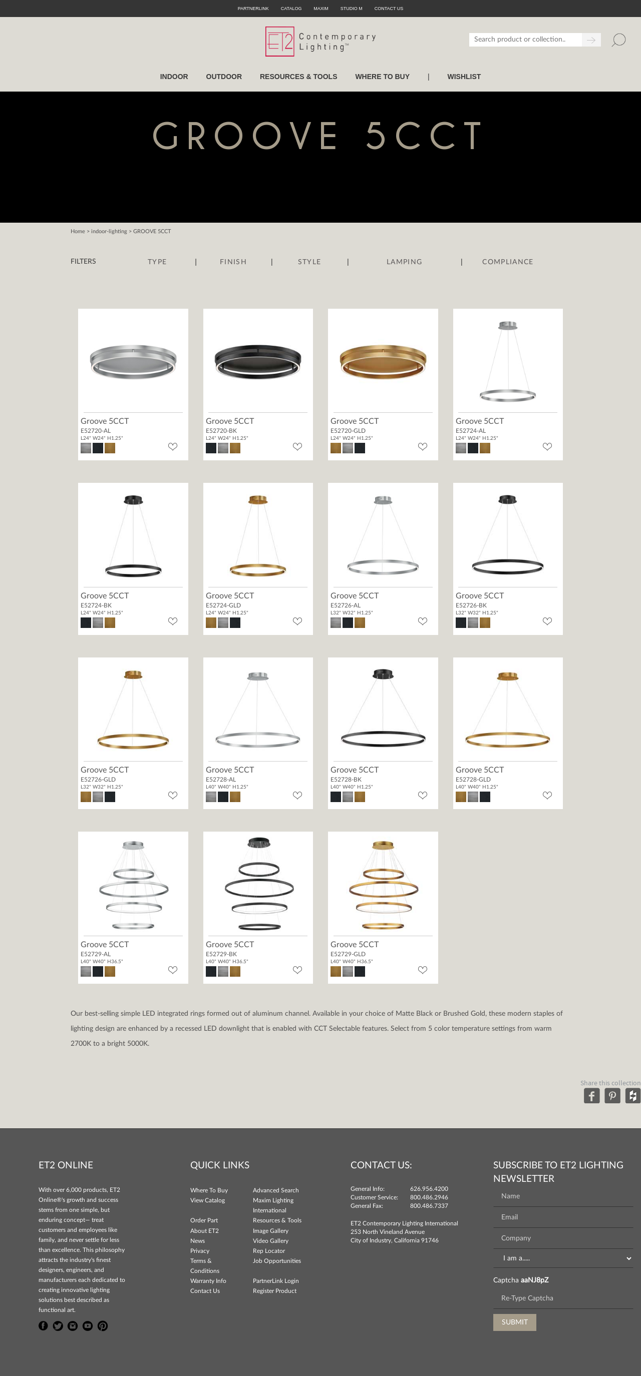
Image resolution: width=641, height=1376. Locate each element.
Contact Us (205, 1291)
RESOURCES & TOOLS (299, 77)
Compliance (507, 262)
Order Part (204, 1220)
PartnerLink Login (276, 1281)
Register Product (274, 1291)
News (197, 1241)
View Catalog (207, 1200)
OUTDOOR (224, 77)
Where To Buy (209, 1190)
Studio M (352, 8)
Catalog (291, 8)
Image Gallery (270, 1231)
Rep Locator (269, 1251)
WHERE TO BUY (382, 77)
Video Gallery (270, 1241)
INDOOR (174, 77)
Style (310, 262)
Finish (233, 262)
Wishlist (464, 77)
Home (78, 231)
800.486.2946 (429, 1197)
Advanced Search (276, 1190)
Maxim (321, 8)
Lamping (404, 262)
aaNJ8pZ (534, 1280)
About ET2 (204, 1231)
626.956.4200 (429, 1189)
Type (157, 262)
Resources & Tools (277, 1220)
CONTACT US (389, 8)
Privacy (199, 1251)
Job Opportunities (277, 1261)
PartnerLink (253, 8)
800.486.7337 (429, 1206)
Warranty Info (208, 1281)
